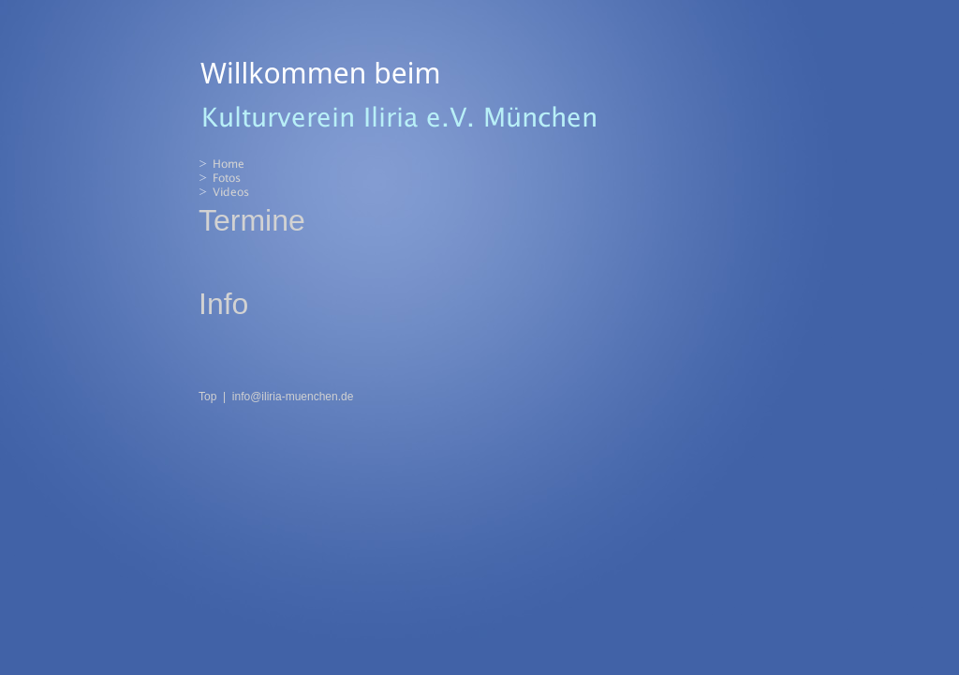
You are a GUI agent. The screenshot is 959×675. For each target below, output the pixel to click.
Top (207, 396)
